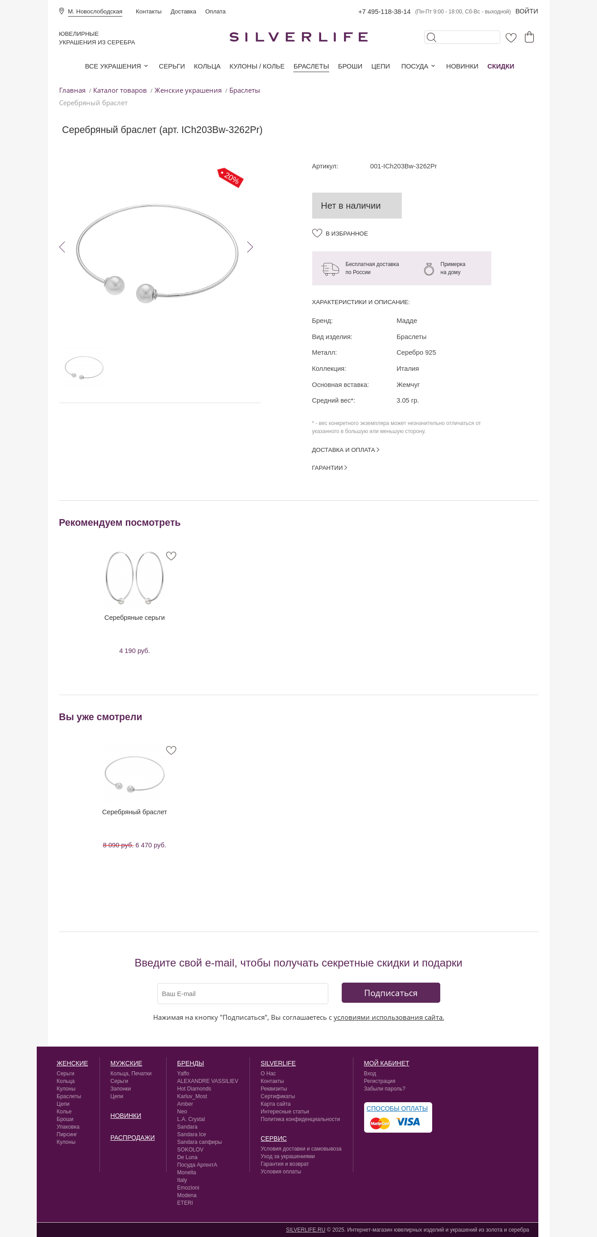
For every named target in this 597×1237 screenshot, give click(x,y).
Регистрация (379, 1081)
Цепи (380, 66)
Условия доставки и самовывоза (301, 1149)
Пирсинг (67, 1134)
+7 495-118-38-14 (384, 11)
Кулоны (66, 1089)
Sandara (187, 1127)
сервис (274, 1138)
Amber (185, 1104)
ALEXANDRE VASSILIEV (208, 1081)
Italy (182, 1180)
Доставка (183, 11)
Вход (370, 1073)
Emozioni (188, 1188)
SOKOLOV (190, 1150)
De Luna (187, 1157)
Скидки (500, 66)
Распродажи (133, 1137)
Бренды (190, 1063)
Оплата (215, 11)
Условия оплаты (281, 1171)
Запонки (121, 1089)
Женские (72, 1063)
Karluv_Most (192, 1096)
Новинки (462, 66)
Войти (526, 11)
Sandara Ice (191, 1134)
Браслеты (311, 66)
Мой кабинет (386, 1063)
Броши (350, 66)
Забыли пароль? (385, 1089)
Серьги (172, 66)
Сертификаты (278, 1096)
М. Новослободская (95, 11)
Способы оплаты (397, 1108)
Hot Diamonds (194, 1089)
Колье (64, 1111)
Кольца (207, 66)
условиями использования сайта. (389, 1017)
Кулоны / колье (257, 66)
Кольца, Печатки (131, 1073)
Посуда (414, 66)
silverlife (278, 1063)
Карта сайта (276, 1104)
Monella (186, 1172)
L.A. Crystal (191, 1119)
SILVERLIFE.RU (306, 1230)
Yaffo (183, 1073)
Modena (187, 1195)
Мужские (126, 1063)
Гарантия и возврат (285, 1164)
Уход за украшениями (288, 1156)
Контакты (149, 11)
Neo (182, 1111)
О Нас (268, 1073)
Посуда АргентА (197, 1165)
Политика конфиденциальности (300, 1119)
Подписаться (391, 992)
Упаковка (68, 1127)
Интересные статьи (285, 1111)
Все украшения (113, 66)
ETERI (185, 1203)
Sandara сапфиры (199, 1142)
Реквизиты (274, 1089)
